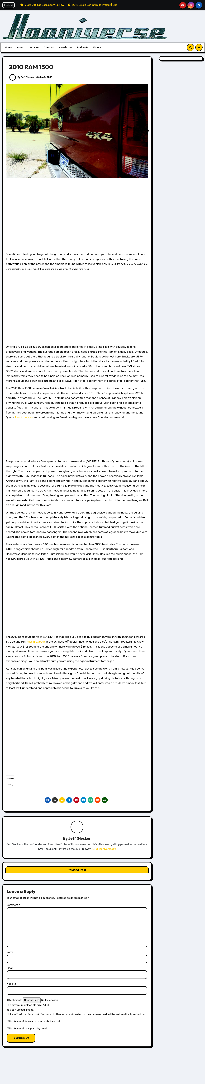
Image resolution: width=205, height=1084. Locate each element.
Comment (13, 905)
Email (10, 968)
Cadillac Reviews (169, 1080)
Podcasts (82, 47)
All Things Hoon (20, 1080)
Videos (97, 47)
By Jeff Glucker (21, 77)
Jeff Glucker (79, 838)
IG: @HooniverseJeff (104, 848)
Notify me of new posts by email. (28, 1028)
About (20, 47)
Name (10, 952)
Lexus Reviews (119, 1081)
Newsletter (65, 47)
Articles (34, 47)
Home (8, 47)
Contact (49, 47)
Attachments (14, 1000)
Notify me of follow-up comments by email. (34, 1021)
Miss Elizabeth (36, 641)
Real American (24, 417)
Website (11, 983)
